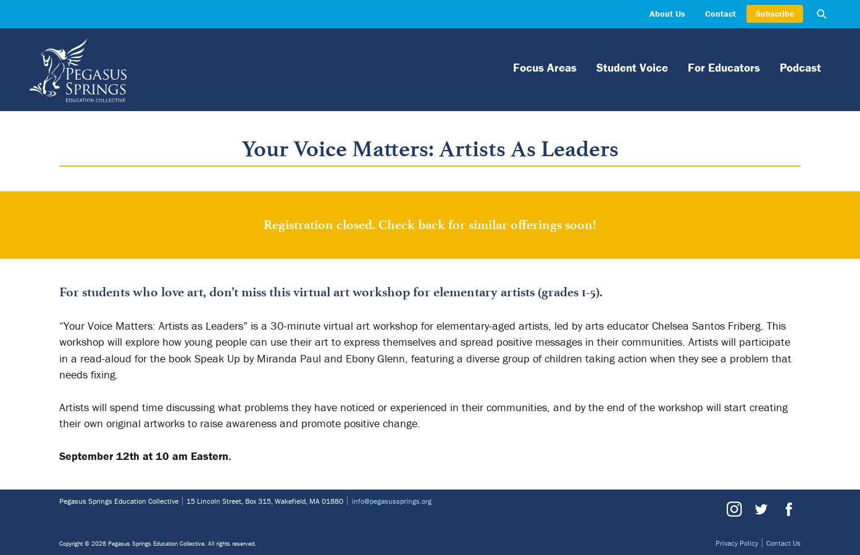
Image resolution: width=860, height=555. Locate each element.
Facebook (787, 509)
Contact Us (783, 543)
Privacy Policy (737, 543)
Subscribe (775, 13)
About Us (667, 13)
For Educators (724, 67)
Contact (720, 13)
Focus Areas (545, 67)
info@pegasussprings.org (392, 501)
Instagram (734, 509)
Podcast (800, 67)
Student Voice (632, 67)
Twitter (760, 509)
